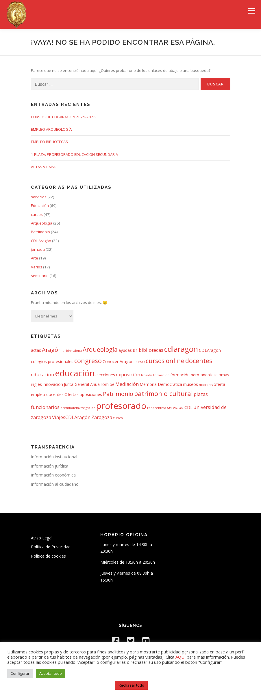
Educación (40, 205)
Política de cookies (48, 556)
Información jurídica (49, 466)
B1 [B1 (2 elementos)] (135, 350)
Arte (34, 258)
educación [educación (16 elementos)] (75, 373)
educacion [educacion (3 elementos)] (42, 374)
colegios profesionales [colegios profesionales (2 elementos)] (52, 361)
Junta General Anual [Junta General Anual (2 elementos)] (82, 384)
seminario (40, 275)
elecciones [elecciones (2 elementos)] (105, 375)
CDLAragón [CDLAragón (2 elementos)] (210, 350)
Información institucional (54, 456)
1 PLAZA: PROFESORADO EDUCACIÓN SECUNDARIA (74, 154)
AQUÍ (181, 657)
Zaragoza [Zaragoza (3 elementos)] (101, 417)
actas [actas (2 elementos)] (36, 350)
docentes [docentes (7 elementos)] (198, 360)
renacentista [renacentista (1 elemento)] (156, 408)
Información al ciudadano (55, 484)
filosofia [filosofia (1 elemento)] (146, 375)
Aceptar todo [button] (50, 673)
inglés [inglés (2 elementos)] (36, 384)
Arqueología (41, 223)
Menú (252, 10)
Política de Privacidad (51, 547)
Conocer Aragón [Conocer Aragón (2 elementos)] (118, 361)
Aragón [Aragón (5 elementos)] (52, 350)
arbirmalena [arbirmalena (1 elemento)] (72, 351)
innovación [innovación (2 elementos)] (53, 384)
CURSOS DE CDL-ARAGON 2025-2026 (63, 116)
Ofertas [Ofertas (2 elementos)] (71, 394)
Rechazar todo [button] (131, 685)
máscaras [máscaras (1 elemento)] (206, 385)
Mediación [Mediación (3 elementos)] (127, 384)
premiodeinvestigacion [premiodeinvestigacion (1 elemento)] (77, 408)
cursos (37, 214)
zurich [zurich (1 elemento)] (118, 418)
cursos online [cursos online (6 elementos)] (165, 360)
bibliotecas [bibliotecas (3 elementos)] (151, 350)
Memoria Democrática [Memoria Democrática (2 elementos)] (161, 384)
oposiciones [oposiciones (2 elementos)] (90, 394)
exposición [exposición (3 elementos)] (128, 374)
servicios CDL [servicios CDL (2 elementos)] (179, 407)
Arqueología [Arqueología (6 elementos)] (100, 349)
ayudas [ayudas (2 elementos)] (125, 350)
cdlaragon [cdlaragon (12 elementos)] (181, 349)
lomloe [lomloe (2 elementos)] (107, 384)
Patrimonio (40, 231)
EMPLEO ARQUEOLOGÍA (51, 129)
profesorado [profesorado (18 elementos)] (121, 406)
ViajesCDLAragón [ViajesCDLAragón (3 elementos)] (71, 417)
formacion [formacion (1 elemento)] (161, 375)
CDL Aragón (41, 240)
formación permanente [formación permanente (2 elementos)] (192, 375)
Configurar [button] (20, 673)
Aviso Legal (41, 538)
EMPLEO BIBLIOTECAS (49, 141)
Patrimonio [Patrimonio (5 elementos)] (118, 394)
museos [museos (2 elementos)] (190, 384)
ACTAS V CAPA (43, 166)
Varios (36, 267)
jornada (38, 249)
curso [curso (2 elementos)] (139, 361)
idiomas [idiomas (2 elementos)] (221, 375)
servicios (39, 196)
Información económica (53, 475)
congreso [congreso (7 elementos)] (88, 360)
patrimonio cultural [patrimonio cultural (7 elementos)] (163, 393)
